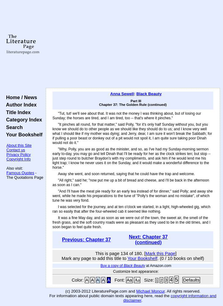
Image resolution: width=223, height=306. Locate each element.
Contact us (15, 150)
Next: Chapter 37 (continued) (148, 239)
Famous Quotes (20, 173)
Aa (129, 280)
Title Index (17, 112)
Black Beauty (149, 94)
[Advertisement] (133, 44)
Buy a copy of (122, 266)
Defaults (191, 280)
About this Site (19, 145)
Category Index (22, 119)
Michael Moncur (150, 291)
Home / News (20, 97)
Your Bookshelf (22, 134)
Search (13, 127)
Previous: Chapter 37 (86, 239)
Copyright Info (18, 159)
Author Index (20, 104)
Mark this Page (160, 253)
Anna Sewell (122, 94)
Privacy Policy (18, 154)
